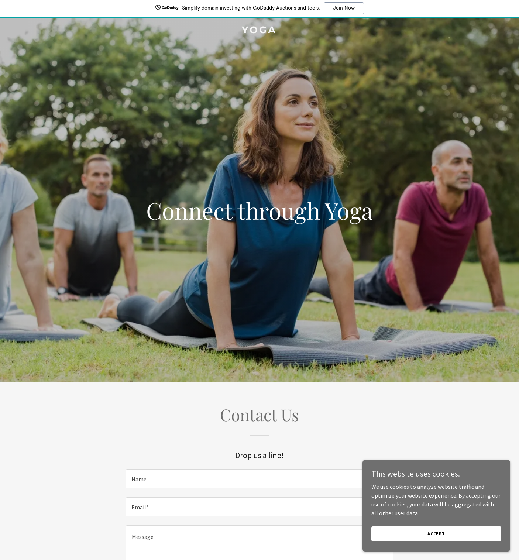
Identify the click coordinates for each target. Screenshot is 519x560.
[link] (259, 31)
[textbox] (259, 478)
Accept (436, 533)
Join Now (344, 8)
